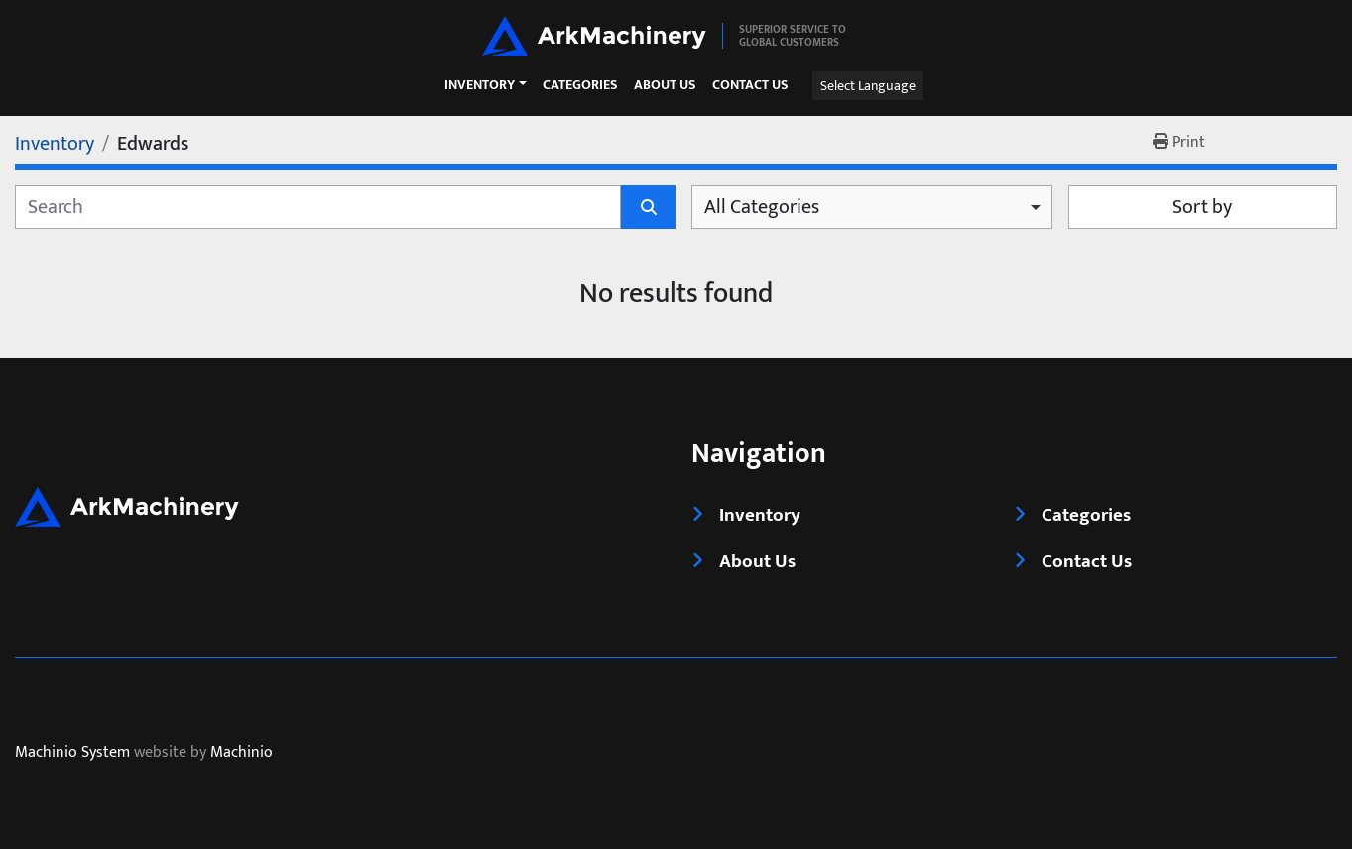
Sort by (1202, 207)
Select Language (868, 85)
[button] (485, 85)
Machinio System (72, 753)
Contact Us (750, 85)
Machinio (241, 753)
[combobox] (871, 207)
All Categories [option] (761, 207)
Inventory (479, 85)
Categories (580, 85)
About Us (665, 85)
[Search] (318, 207)
